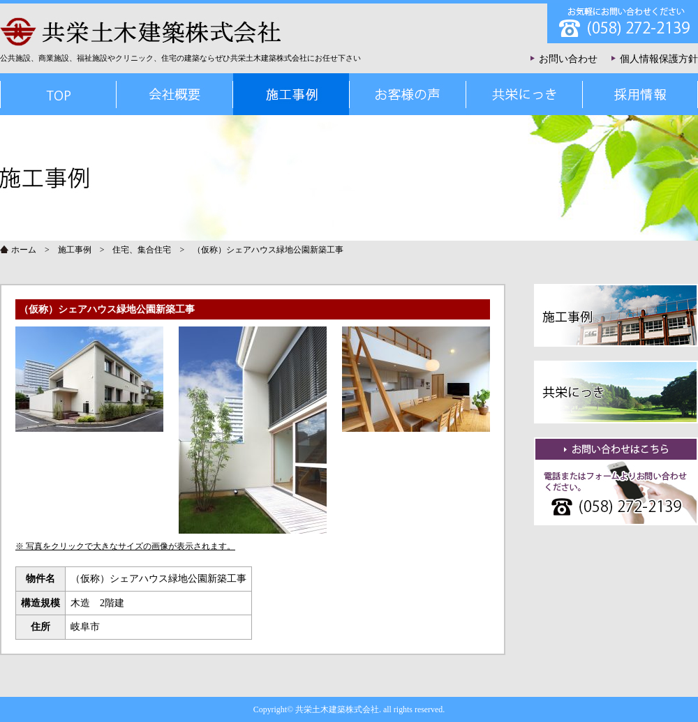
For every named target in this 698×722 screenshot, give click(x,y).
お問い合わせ (568, 59)
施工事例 (74, 250)
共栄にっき (524, 94)
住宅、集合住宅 (141, 250)
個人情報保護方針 (659, 59)
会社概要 (174, 94)
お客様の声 (407, 94)
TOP (58, 94)
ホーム (23, 250)
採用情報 (640, 94)
